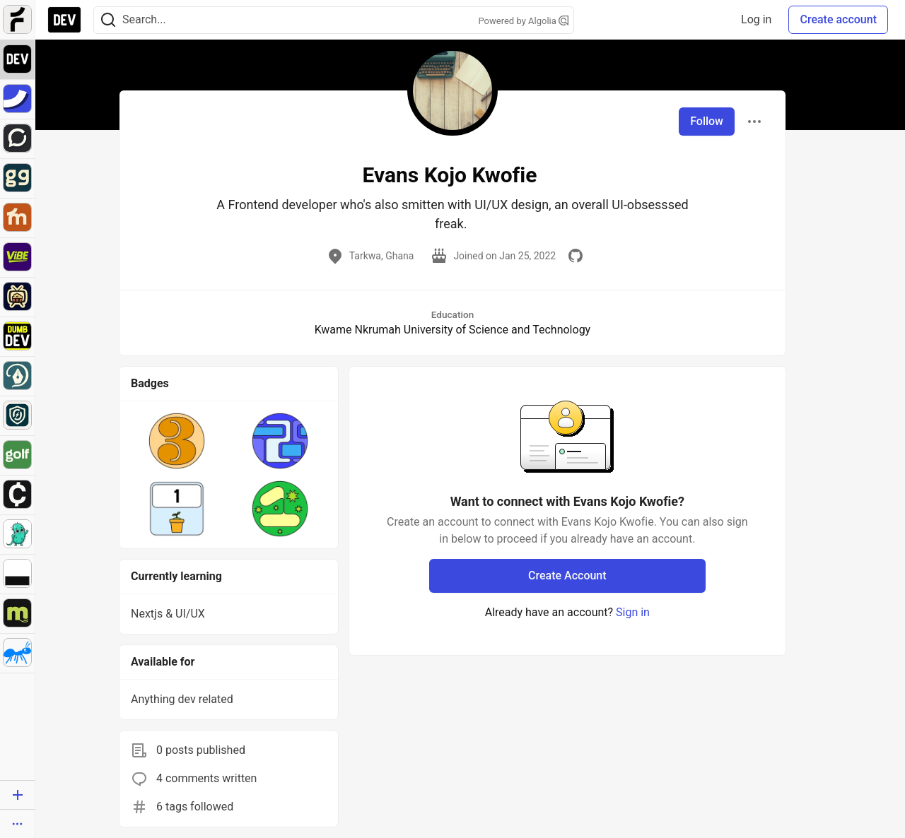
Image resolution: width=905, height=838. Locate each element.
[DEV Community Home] (64, 20)
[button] (177, 441)
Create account (838, 19)
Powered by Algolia (523, 21)
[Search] (108, 20)
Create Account (567, 575)
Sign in (633, 612)
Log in (756, 19)
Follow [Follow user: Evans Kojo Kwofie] (706, 121)
